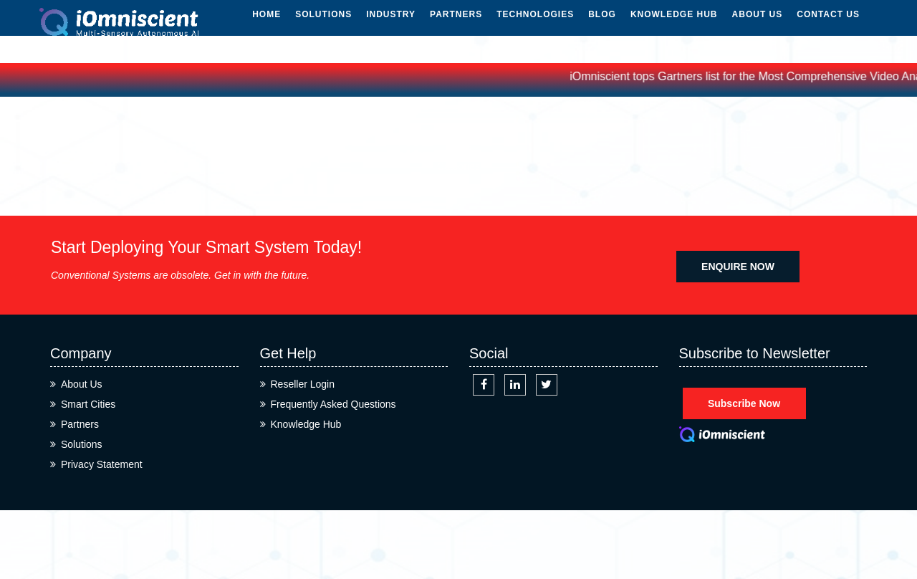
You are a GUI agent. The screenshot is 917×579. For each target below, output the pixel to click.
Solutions (323, 27)
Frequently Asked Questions (333, 404)
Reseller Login (303, 384)
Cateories (458, 166)
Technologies (535, 27)
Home (266, 27)
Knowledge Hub (674, 27)
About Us (757, 27)
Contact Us (828, 27)
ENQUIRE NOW (737, 266)
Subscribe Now (744, 403)
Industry (391, 27)
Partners (456, 27)
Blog (602, 27)
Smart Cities (88, 404)
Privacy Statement (102, 464)
